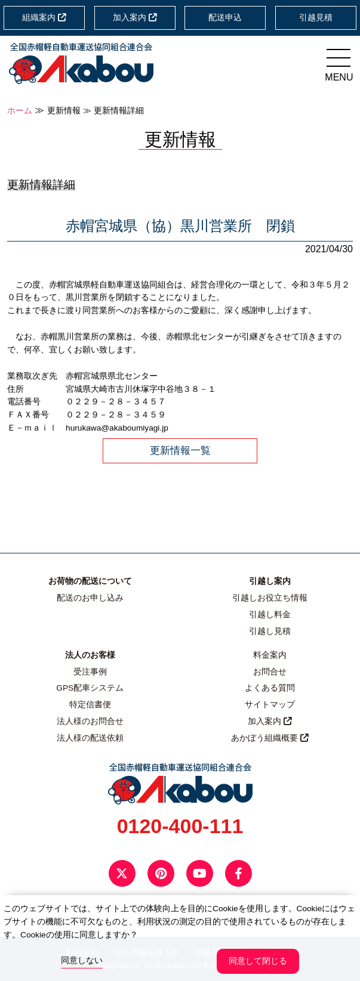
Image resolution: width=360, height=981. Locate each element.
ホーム (19, 110)
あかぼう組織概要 (270, 738)
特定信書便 (90, 704)
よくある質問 (270, 687)
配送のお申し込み (90, 597)
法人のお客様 (90, 655)
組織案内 (44, 17)
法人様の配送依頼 (90, 738)
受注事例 (90, 671)
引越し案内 (270, 581)
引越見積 (316, 17)
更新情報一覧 (180, 450)
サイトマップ (270, 704)
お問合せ (270, 671)
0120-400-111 (180, 826)
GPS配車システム (90, 687)
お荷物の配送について (90, 581)
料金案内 (270, 655)
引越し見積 (270, 631)
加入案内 (135, 17)
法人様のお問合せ (90, 721)
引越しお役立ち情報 (269, 597)
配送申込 (225, 17)
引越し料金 (270, 614)
